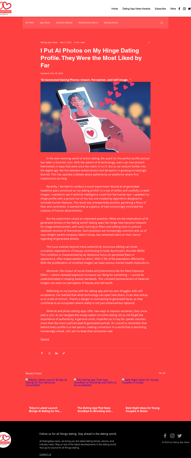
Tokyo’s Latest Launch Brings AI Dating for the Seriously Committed (44, 409)
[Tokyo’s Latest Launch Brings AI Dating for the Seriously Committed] (47, 390)
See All (162, 373)
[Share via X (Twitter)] (49, 353)
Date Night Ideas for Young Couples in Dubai (142, 409)
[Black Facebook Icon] (179, 9)
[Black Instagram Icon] (184, 9)
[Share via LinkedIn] (56, 353)
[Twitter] (180, 436)
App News (45, 22)
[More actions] (149, 42)
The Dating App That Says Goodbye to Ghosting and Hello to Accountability (94, 409)
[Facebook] (165, 436)
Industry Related (64, 22)
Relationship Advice (88, 22)
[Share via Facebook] (41, 353)
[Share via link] (63, 353)
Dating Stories (111, 22)
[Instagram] (172, 436)
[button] (161, 22)
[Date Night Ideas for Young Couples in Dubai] (143, 390)
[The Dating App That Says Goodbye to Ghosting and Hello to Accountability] (95, 390)
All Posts (30, 22)
